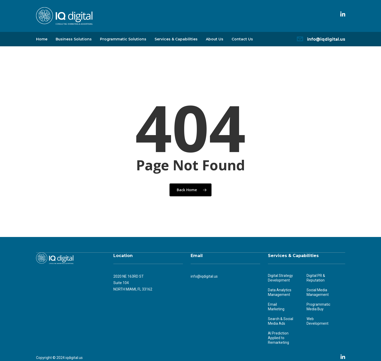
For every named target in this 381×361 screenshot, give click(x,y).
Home (41, 39)
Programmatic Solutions (123, 39)
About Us (214, 39)
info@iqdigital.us (326, 39)
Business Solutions (74, 39)
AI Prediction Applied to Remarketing (278, 338)
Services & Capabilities (176, 39)
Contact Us (242, 39)
